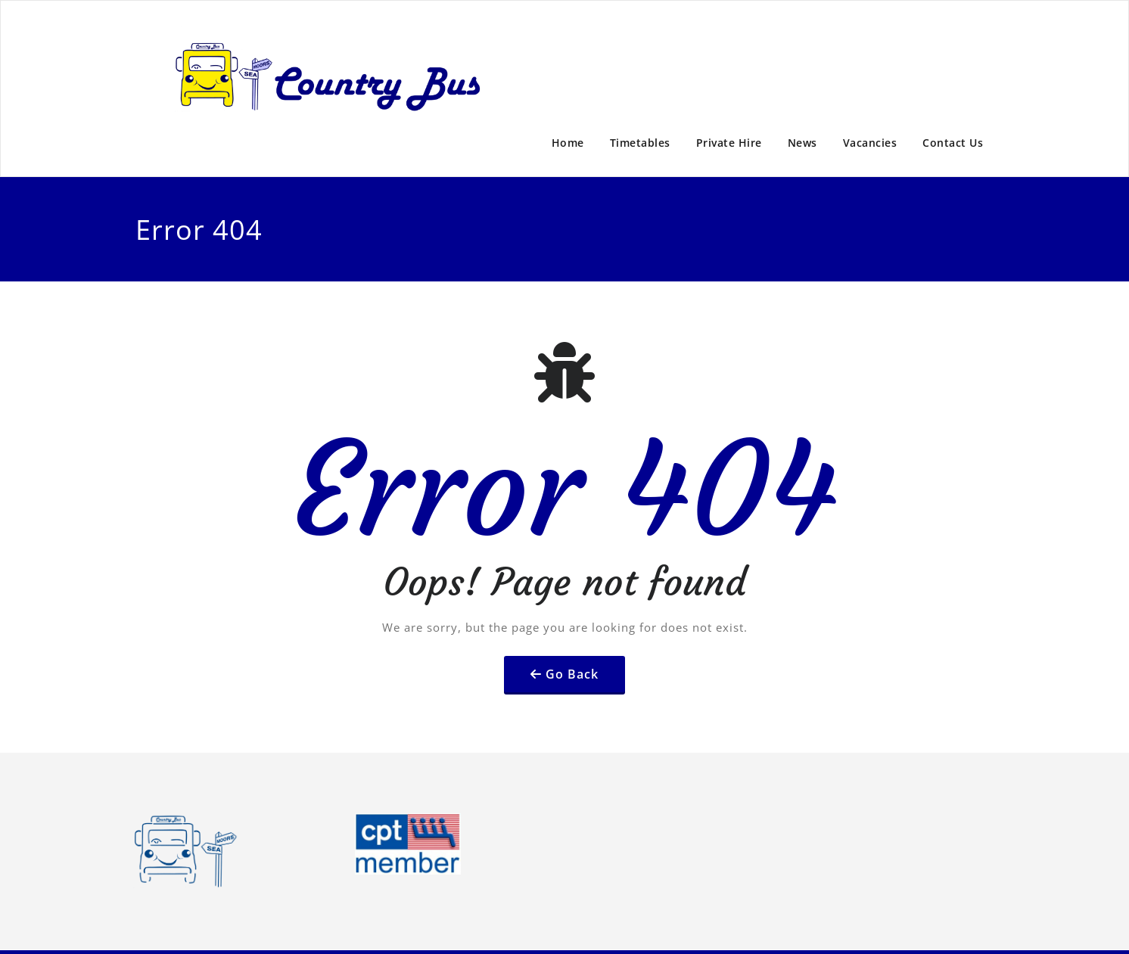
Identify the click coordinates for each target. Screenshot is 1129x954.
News (802, 142)
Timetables (640, 142)
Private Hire (729, 142)
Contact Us (952, 142)
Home (568, 142)
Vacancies (870, 142)
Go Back (572, 674)
